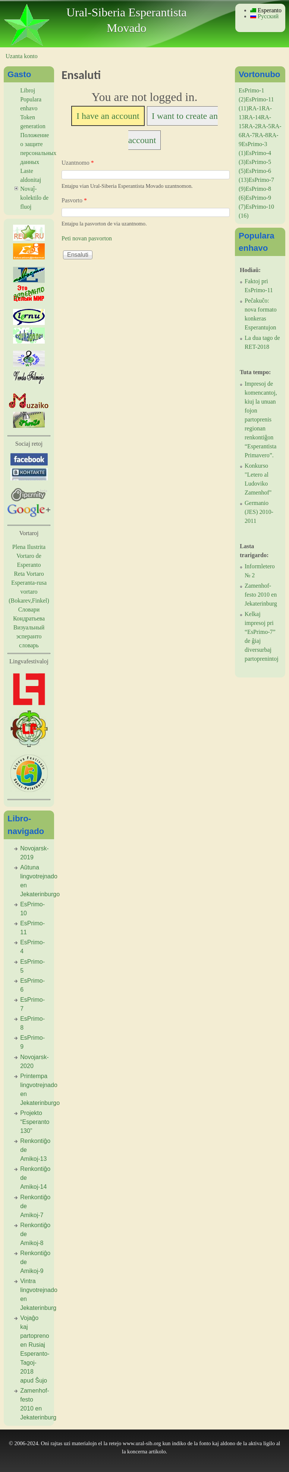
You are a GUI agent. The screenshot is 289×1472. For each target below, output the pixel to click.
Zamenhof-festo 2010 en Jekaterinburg (261, 594)
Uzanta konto (22, 56)
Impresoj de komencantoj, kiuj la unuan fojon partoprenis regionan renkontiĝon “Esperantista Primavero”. (261, 419)
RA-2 (251, 126)
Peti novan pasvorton (87, 238)
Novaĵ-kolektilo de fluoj (34, 198)
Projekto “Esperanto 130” (34, 1122)
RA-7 (248, 135)
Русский (264, 16)
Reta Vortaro (29, 574)
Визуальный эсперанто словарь (28, 636)
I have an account (107, 116)
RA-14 (253, 117)
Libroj (27, 90)
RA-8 (261, 135)
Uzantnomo (78, 162)
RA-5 (264, 126)
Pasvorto (74, 200)
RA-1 (255, 108)
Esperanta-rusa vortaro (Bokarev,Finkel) (29, 591)
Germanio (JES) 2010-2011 (259, 512)
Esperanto (266, 10)
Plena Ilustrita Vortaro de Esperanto (28, 556)
